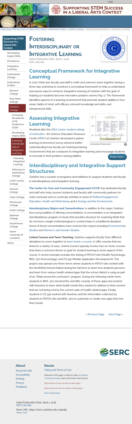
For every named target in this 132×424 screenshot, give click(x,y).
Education (35, 201)
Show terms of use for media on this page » (64, 388)
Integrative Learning (13, 68)
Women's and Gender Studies (61, 230)
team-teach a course (79, 241)
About (10, 243)
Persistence (13, 61)
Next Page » (115, 314)
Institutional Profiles (57, 29)
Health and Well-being (55, 201)
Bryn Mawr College (15, 100)
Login (110, 2)
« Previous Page (94, 314)
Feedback (21, 386)
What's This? (21, 413)
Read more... (117, 156)
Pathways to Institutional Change (18, 172)
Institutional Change (13, 76)
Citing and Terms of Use (58, 370)
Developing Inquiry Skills (13, 54)
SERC (42, 138)
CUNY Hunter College (17, 182)
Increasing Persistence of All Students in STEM (18, 121)
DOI (31, 62)
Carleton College (76, 29)
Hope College (17, 197)
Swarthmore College (16, 225)
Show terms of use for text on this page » (63, 383)
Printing (20, 378)
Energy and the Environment (95, 201)
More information (52, 393)
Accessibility (23, 374)
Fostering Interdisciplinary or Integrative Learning (18, 147)
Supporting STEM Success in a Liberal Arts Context (23, 29)
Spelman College (14, 217)
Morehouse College (16, 203)
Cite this (39, 62)
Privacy (20, 382)
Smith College (17, 210)
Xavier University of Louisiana (16, 234)
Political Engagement (105, 197)
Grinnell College (14, 190)
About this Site (24, 370)
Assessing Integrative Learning (19, 161)
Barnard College (14, 92)
